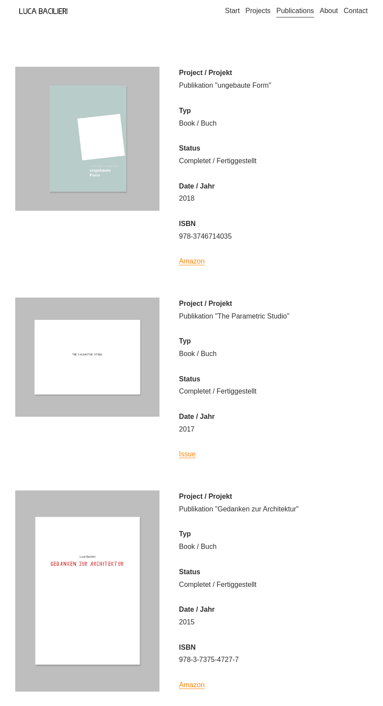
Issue (187, 454)
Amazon (192, 261)
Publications (295, 10)
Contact (356, 10)
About (329, 10)
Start (232, 10)
